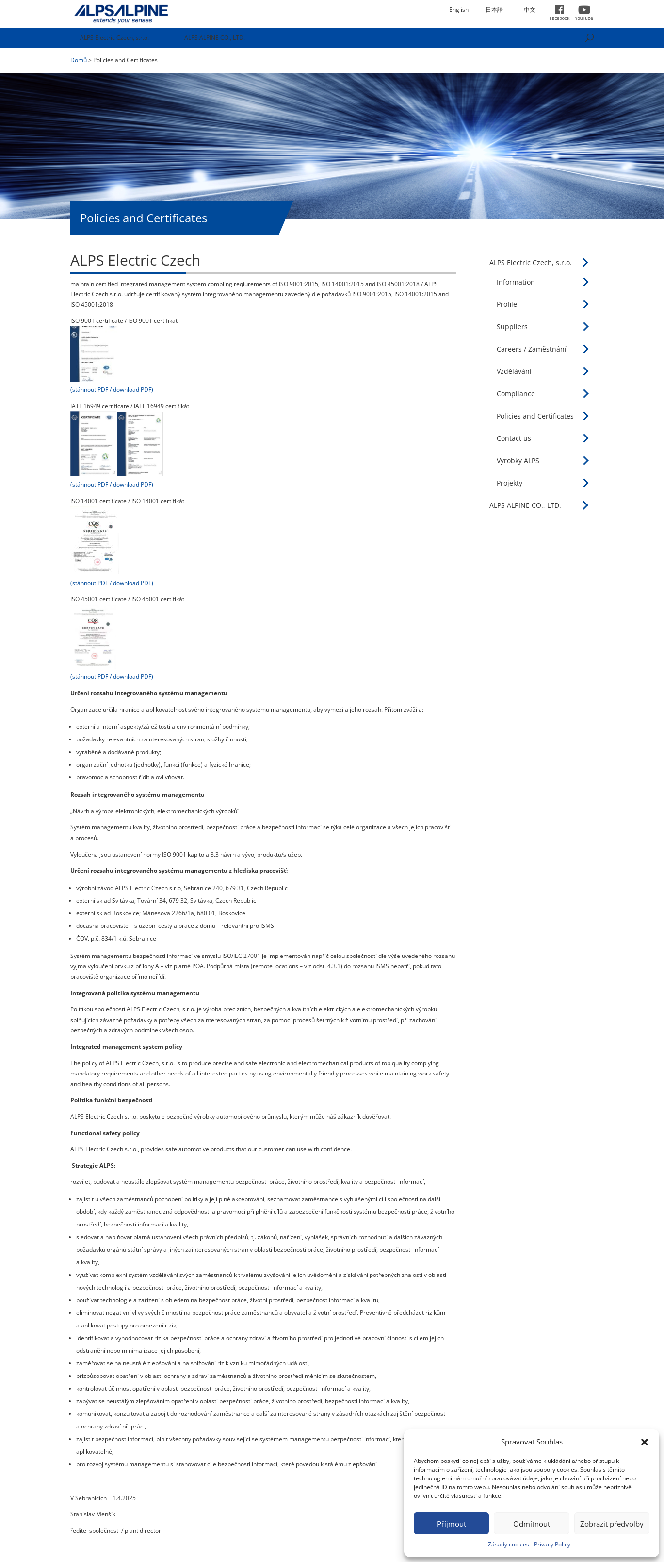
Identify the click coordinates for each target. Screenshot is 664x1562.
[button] (644, 1442)
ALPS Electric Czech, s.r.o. (114, 38)
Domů (78, 60)
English (459, 9)
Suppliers (512, 326)
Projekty (509, 482)
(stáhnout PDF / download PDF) (111, 390)
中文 (529, 9)
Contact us (514, 438)
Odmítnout (531, 1523)
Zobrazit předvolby (612, 1523)
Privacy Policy (552, 1544)
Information (516, 281)
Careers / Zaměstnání (532, 348)
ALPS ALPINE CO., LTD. (214, 38)
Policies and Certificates (535, 415)
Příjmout (451, 1523)
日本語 (494, 9)
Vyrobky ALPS (518, 460)
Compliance (516, 393)
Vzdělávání (514, 371)
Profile (507, 304)
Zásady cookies (508, 1544)
